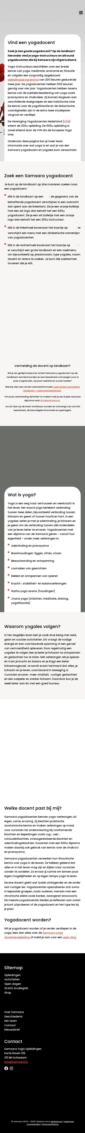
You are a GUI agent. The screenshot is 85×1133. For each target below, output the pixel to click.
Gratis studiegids (16, 988)
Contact (10, 1025)
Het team (10, 1021)
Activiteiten (12, 979)
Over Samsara (14, 1012)
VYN (66, 121)
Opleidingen (12, 975)
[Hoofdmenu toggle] (81, 13)
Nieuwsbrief (12, 1029)
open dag (69, 937)
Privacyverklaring (50, 1124)
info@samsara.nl (50, 400)
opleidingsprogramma (23, 79)
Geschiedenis (13, 1016)
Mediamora (56, 1121)
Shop (7, 992)
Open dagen (12, 984)
